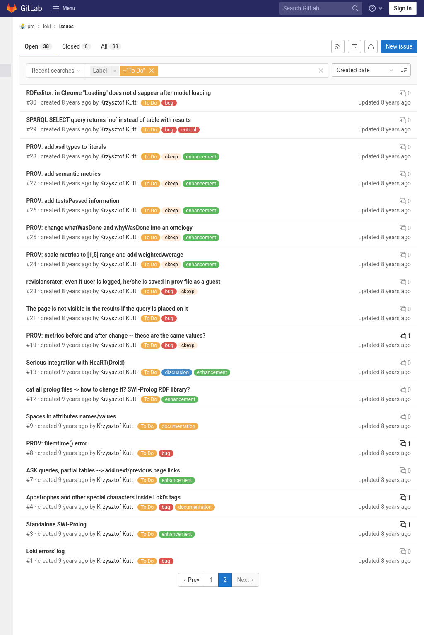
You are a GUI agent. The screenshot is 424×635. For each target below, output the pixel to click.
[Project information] (10, 43)
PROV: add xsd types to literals (73, 147)
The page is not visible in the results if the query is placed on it (114, 308)
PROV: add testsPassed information (79, 200)
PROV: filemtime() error (63, 443)
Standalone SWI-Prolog (63, 524)
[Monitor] (10, 98)
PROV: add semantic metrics (70, 173)
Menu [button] (64, 8)
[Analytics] (10, 111)
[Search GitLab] (322, 8)
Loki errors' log (52, 551)
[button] (10, 625)
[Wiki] (10, 125)
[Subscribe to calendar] (354, 46)
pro (34, 26)
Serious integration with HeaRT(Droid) (82, 362)
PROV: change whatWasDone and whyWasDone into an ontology (116, 227)
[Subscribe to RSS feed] (337, 46)
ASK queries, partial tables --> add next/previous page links (110, 470)
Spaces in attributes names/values (78, 416)
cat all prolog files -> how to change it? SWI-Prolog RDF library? (115, 389)
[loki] (10, 26)
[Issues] (10, 70)
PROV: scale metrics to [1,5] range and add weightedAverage (111, 254)
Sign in (403, 8)
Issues (73, 26)
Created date (366, 70)
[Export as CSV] (371, 46)
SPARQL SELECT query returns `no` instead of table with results (115, 120)
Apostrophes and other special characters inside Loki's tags (110, 497)
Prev (195, 580)
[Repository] (10, 56)
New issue (399, 46)
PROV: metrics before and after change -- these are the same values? (122, 335)
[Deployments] (10, 84)
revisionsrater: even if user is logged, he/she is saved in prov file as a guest (130, 281)
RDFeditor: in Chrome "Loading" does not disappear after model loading (125, 93)
